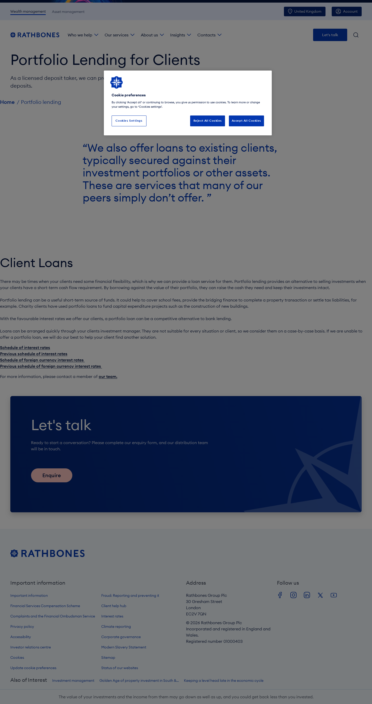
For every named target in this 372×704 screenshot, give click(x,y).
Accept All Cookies (246, 120)
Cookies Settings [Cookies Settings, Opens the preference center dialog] (128, 120)
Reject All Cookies (207, 120)
